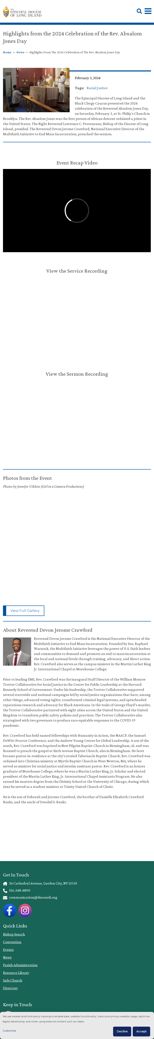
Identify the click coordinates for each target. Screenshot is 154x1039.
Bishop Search (14, 934)
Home (7, 52)
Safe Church (12, 980)
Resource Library (16, 973)
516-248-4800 (16, 890)
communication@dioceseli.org (30, 897)
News (20, 52)
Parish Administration (20, 965)
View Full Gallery (25, 610)
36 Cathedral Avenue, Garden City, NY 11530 (40, 883)
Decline (122, 1031)
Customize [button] (9, 1030)
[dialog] (77, 1025)
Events (8, 949)
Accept (141, 1031)
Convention (12, 942)
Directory (10, 988)
